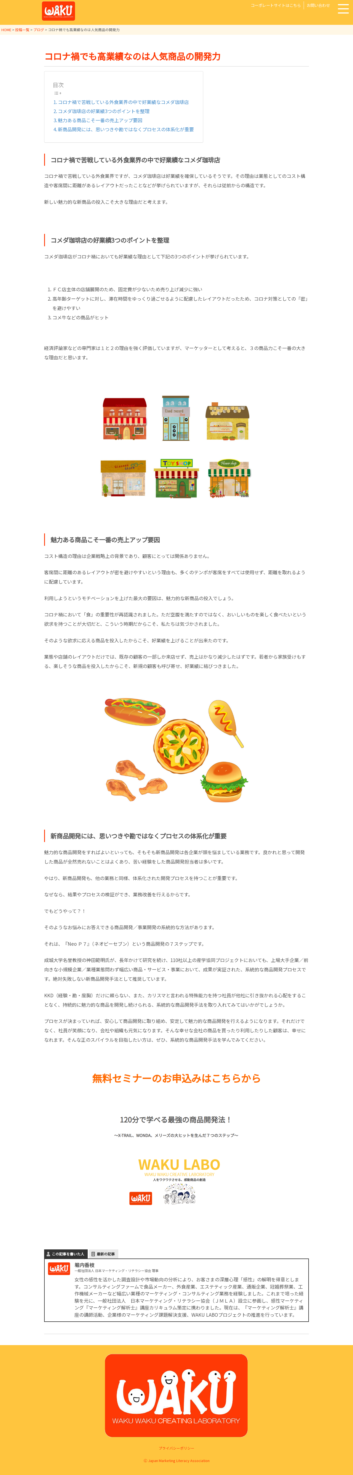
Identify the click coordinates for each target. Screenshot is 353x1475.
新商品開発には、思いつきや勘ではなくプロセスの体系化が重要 (126, 129)
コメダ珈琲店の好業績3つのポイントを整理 (103, 111)
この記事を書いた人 (68, 1254)
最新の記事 (106, 1254)
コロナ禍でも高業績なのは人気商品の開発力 (132, 56)
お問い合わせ (318, 5)
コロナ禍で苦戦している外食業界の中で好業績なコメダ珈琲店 (123, 101)
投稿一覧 (22, 29)
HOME (6, 29)
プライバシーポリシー (176, 1448)
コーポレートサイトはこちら (276, 5)
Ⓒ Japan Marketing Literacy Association (177, 1460)
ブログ (38, 29)
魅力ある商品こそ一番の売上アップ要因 (100, 120)
